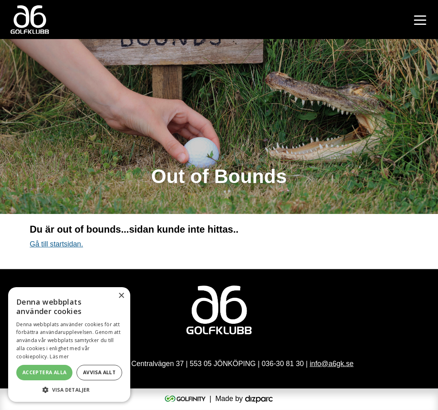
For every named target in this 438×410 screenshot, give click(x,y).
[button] (69, 390)
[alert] (69, 344)
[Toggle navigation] (420, 19)
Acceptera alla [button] (44, 372)
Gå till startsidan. (56, 244)
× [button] (121, 296)
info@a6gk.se (332, 364)
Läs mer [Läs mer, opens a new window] (59, 356)
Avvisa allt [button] (99, 372)
